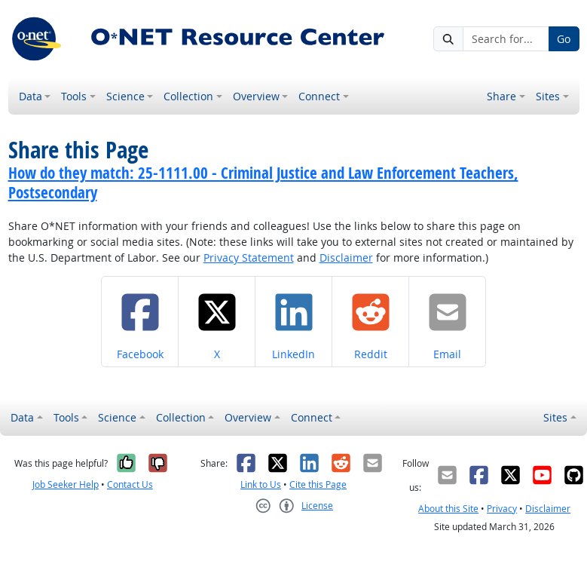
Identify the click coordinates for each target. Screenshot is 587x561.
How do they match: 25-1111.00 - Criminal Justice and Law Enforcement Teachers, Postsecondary (263, 182)
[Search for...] (506, 39)
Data (30, 96)
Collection (188, 96)
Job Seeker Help (65, 484)
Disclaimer (346, 257)
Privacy (502, 508)
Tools (74, 96)
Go (563, 39)
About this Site (448, 508)
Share (501, 96)
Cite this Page (318, 484)
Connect (319, 96)
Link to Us (260, 484)
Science (125, 96)
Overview (256, 96)
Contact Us (130, 484)
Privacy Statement (248, 257)
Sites (548, 96)
